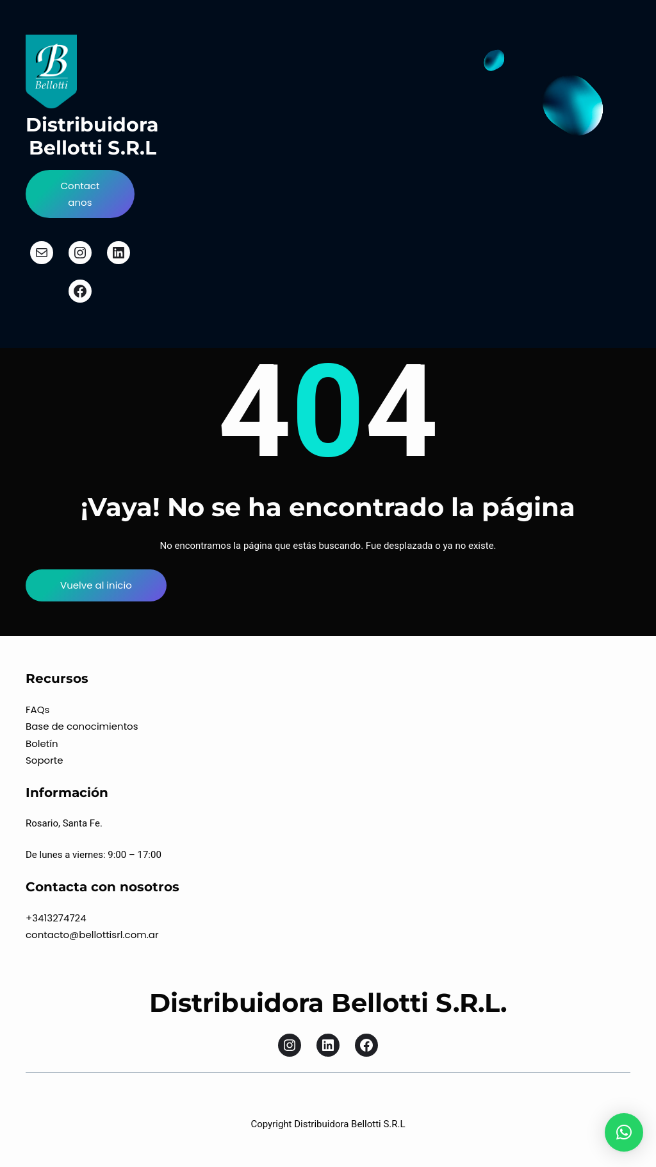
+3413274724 (56, 918)
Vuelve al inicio (96, 585)
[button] (624, 1132)
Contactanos (79, 194)
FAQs (37, 709)
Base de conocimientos (82, 726)
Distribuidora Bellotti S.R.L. (328, 1002)
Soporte (44, 760)
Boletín (42, 743)
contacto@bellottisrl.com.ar (92, 934)
